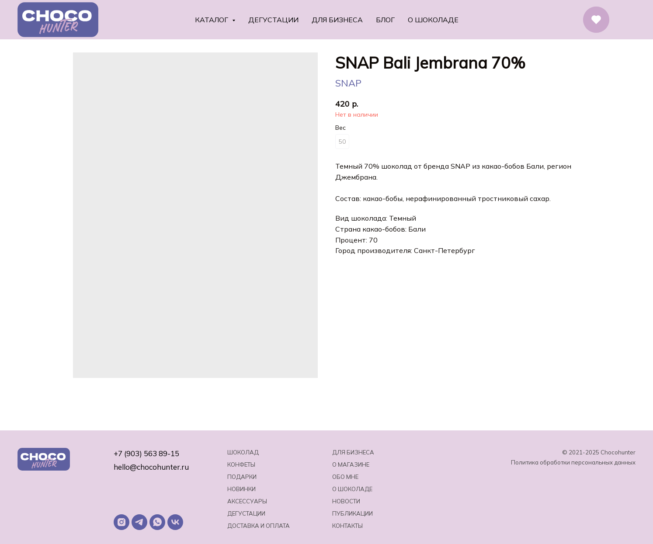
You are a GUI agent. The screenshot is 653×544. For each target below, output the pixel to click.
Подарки (242, 476)
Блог (385, 19)
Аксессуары (247, 501)
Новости (346, 501)
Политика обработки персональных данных (573, 462)
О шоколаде (433, 19)
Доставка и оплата (258, 525)
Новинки (241, 488)
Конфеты (241, 464)
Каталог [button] (212, 19)
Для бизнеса (337, 19)
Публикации (352, 513)
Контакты (347, 525)
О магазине (350, 464)
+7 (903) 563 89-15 (146, 453)
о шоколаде (352, 488)
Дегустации (273, 19)
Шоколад (243, 452)
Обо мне (345, 476)
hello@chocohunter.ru (151, 466)
